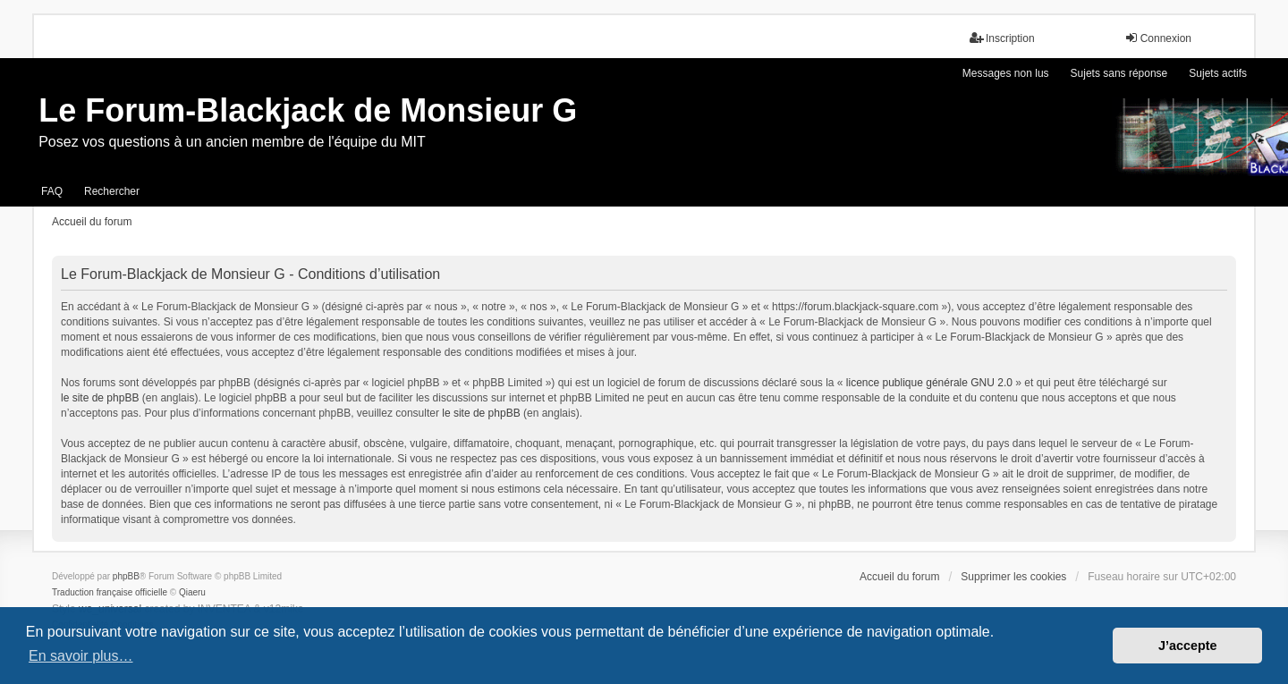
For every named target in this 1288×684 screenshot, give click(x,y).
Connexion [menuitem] (1157, 38)
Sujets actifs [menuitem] (1218, 73)
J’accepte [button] (1187, 645)
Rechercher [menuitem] (112, 191)
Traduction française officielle (109, 592)
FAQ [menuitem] (52, 191)
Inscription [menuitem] (1002, 38)
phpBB (126, 576)
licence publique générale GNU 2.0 (929, 382)
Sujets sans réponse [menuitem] (1119, 73)
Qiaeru (192, 592)
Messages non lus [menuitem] (1005, 73)
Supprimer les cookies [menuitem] (1013, 576)
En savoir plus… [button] (81, 655)
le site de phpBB (100, 398)
